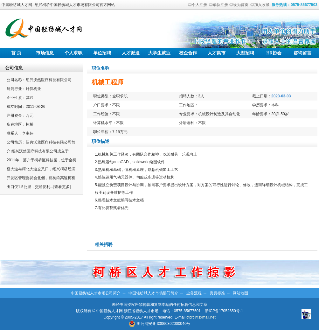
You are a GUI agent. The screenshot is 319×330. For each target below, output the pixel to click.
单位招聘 (102, 53)
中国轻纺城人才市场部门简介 (153, 293)
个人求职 (73, 53)
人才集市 (216, 53)
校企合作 (188, 53)
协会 (273, 53)
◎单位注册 (218, 5)
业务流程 (194, 293)
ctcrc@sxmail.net (201, 317)
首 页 (16, 53)
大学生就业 (159, 53)
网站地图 (240, 293)
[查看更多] (62, 187)
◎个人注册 (197, 5)
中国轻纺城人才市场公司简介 (96, 293)
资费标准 (217, 293)
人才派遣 (131, 53)
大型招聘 (245, 53)
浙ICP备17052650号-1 (224, 311)
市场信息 (45, 53)
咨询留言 (302, 53)
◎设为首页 (238, 5)
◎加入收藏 (259, 5)
